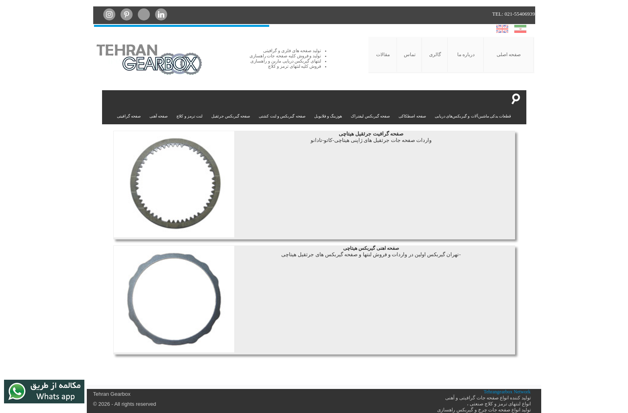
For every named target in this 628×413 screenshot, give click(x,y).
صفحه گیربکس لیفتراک (370, 116)
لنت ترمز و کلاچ (189, 116)
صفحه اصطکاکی (412, 116)
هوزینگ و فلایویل (328, 116)
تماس (409, 54)
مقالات (383, 54)
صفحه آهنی (158, 116)
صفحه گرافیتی (129, 116)
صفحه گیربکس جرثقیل (230, 116)
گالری (435, 54)
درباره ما (466, 54)
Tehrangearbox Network (507, 392)
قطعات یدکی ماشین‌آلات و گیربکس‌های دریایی (473, 116)
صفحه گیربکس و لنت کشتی (282, 116)
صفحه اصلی (509, 54)
